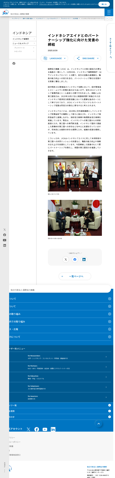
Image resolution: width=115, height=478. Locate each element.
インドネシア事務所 (21, 39)
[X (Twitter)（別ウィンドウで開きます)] (4, 230)
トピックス (18, 51)
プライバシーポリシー (46, 4)
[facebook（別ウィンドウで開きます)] (4, 235)
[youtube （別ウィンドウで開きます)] (45, 426)
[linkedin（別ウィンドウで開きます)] (4, 245)
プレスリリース (19, 48)
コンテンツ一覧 (9, 401)
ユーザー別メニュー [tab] (13, 345)
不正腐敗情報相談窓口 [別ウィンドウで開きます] (11, 451)
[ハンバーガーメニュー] (108, 11)
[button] (54, 55)
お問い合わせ (8, 413)
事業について (9, 302)
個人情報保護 (7, 442)
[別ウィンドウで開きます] (66, 256)
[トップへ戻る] (98, 420)
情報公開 (6, 447)
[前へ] (107, 18)
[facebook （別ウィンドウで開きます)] (36, 426)
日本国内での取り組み (13, 318)
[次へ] (111, 18)
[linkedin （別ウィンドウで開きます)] (53, 426)
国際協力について (11, 333)
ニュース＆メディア (21, 43)
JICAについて (9, 295)
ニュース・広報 (10, 325)
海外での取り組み (11, 310)
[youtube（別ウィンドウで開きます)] (4, 240)
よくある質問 (8, 407)
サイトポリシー (8, 434)
